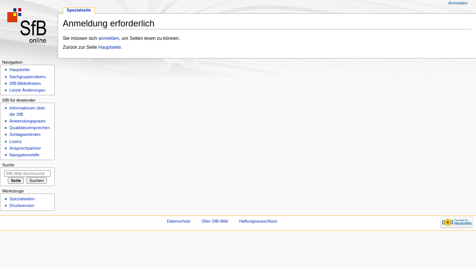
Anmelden (458, 3)
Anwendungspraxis (27, 121)
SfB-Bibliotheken (25, 83)
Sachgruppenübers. (27, 76)
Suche (8, 165)
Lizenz (15, 141)
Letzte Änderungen (27, 90)
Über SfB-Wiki (215, 221)
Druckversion (21, 205)
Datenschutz (179, 221)
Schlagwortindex (25, 134)
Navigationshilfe (24, 155)
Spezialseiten (22, 199)
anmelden (109, 38)
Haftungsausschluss (258, 221)
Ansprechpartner (25, 148)
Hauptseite (110, 47)
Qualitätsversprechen (29, 127)
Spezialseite (79, 10)
